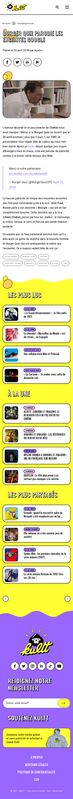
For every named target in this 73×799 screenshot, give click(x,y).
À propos (37, 757)
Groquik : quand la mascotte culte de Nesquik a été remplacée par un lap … (43, 514)
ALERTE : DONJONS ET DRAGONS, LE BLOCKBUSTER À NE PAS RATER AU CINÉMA (41, 415)
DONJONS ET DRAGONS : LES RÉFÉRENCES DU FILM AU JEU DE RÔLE (44, 436)
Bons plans (31, 529)
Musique (30, 451)
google (43, 257)
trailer (31, 146)
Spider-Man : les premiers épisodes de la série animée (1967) (45, 555)
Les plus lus (32, 350)
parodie (43, 263)
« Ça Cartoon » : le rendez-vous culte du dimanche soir (44, 376)
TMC (65, 263)
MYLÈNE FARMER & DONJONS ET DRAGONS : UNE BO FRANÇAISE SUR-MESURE (45, 456)
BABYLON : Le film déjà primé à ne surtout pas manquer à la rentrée (41, 477)
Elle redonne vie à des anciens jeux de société (43, 535)
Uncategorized (25, 23)
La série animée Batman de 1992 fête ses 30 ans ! (43, 576)
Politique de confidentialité (36, 772)
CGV (36, 779)
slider (55, 263)
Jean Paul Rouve (13, 263)
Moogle (30, 263)
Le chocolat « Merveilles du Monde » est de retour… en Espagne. (44, 335)
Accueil (6, 23)
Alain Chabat (11, 257)
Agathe (38, 50)
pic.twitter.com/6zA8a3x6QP (28, 173)
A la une (29, 309)
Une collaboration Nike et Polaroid (41, 354)
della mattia (57, 791)
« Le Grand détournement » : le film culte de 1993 (45, 314)
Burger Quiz (28, 257)
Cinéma (29, 408)
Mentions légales (36, 764)
